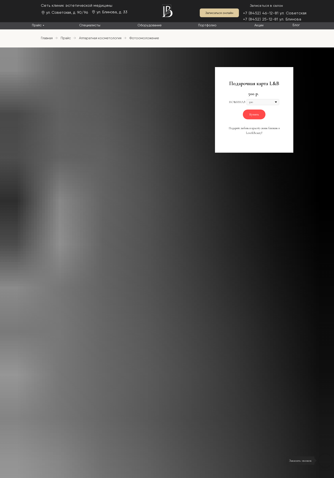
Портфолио (207, 25)
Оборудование (150, 25)
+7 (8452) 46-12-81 (261, 13)
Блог (296, 25)
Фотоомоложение (144, 38)
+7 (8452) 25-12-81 (260, 19)
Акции (259, 25)
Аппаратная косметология (100, 38)
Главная (47, 38)
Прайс (37, 25)
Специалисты (89, 25)
